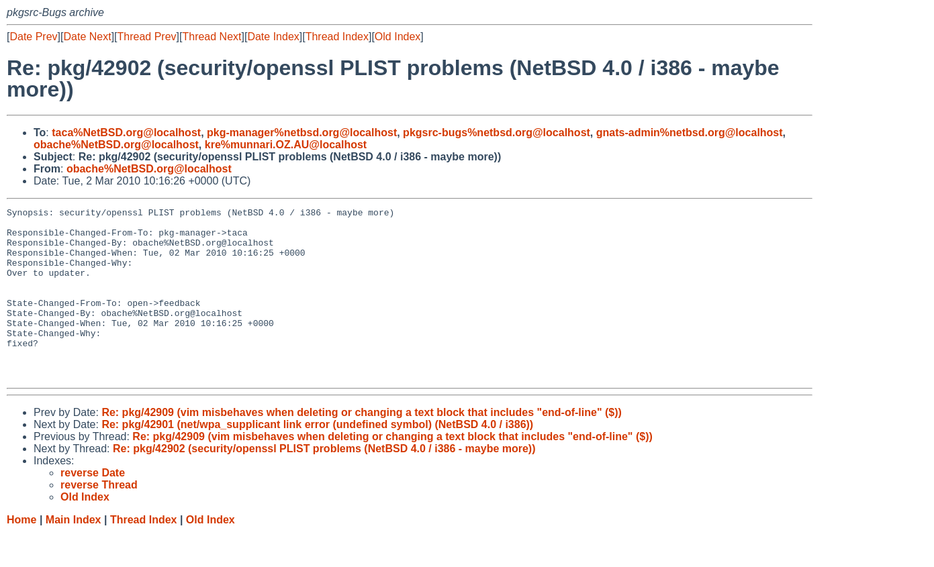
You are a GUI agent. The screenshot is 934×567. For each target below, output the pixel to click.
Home (21, 554)
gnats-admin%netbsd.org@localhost (689, 132)
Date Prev (33, 36)
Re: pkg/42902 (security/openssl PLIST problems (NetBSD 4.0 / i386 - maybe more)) (324, 482)
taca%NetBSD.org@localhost (126, 132)
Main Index (73, 554)
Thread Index (337, 36)
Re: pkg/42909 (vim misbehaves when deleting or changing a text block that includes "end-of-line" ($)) (361, 446)
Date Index (273, 36)
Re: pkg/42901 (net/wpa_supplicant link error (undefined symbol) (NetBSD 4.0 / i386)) (317, 458)
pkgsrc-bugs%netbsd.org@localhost (496, 132)
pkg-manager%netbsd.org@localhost (302, 132)
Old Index (397, 36)
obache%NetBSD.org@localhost (116, 144)
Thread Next (211, 36)
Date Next (87, 36)
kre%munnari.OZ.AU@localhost (286, 144)
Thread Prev (147, 36)
